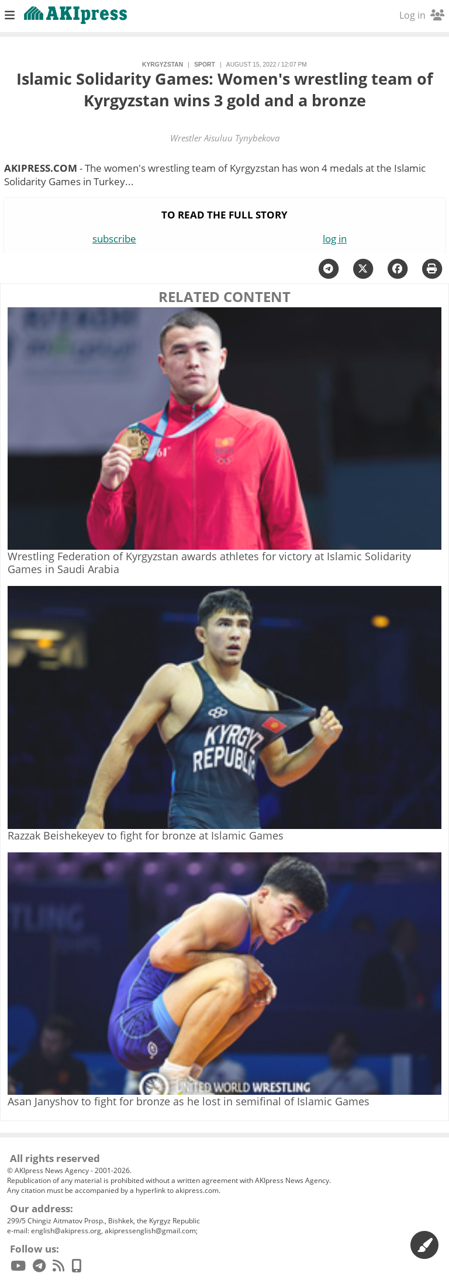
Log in (421, 15)
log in (335, 238)
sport (204, 64)
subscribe (114, 238)
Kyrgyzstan (162, 64)
